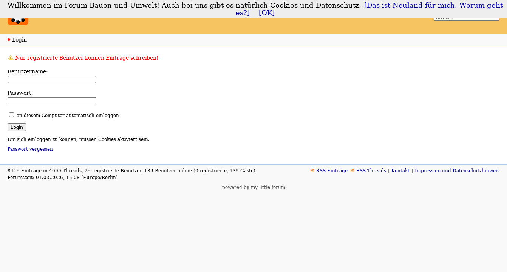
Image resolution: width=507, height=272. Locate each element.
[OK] (267, 13)
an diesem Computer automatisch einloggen (68, 115)
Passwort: (20, 93)
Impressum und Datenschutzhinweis (457, 170)
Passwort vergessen (30, 149)
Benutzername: (28, 71)
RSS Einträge (332, 170)
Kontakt (400, 170)
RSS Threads (371, 170)
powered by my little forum (253, 187)
